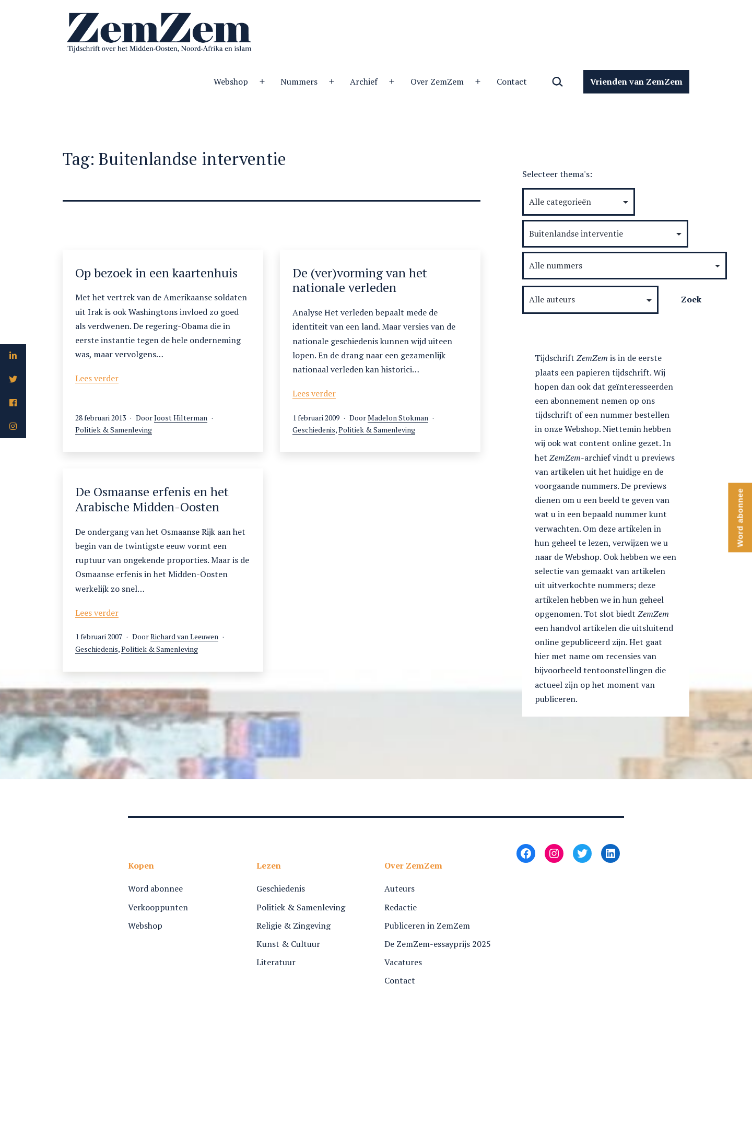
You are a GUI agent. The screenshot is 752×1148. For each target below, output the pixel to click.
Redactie (400, 907)
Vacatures (403, 962)
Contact (512, 81)
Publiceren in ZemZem (427, 925)
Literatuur (276, 962)
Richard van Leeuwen (184, 636)
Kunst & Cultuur (288, 944)
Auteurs (399, 888)
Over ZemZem (437, 81)
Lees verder (97, 378)
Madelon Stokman (398, 418)
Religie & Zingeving (293, 925)
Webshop (231, 81)
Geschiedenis (313, 430)
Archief (364, 81)
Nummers (299, 81)
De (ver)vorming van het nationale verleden (359, 280)
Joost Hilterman (180, 418)
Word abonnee (155, 888)
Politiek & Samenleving (113, 430)
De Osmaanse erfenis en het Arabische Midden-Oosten (152, 499)
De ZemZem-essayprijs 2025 (437, 944)
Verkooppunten (158, 907)
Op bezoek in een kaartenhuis (156, 272)
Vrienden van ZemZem (636, 81)
